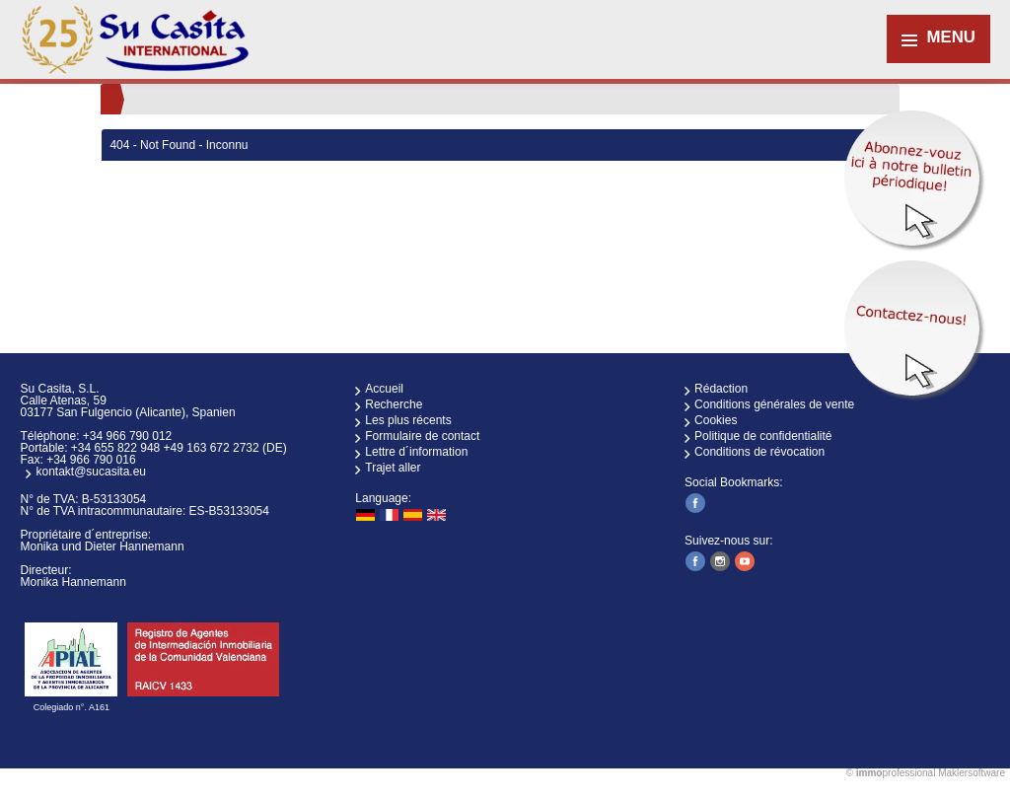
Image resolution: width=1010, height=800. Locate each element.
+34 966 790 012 (127, 436)
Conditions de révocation (759, 452)
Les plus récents (408, 420)
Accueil (384, 389)
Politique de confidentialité (762, 436)
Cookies (715, 420)
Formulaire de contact (422, 436)
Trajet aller (392, 467)
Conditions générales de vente (774, 404)
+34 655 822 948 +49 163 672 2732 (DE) (179, 448)
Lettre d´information (416, 452)
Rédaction (721, 389)
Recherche (393, 404)
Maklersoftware (971, 772)
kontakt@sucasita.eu (91, 471)
